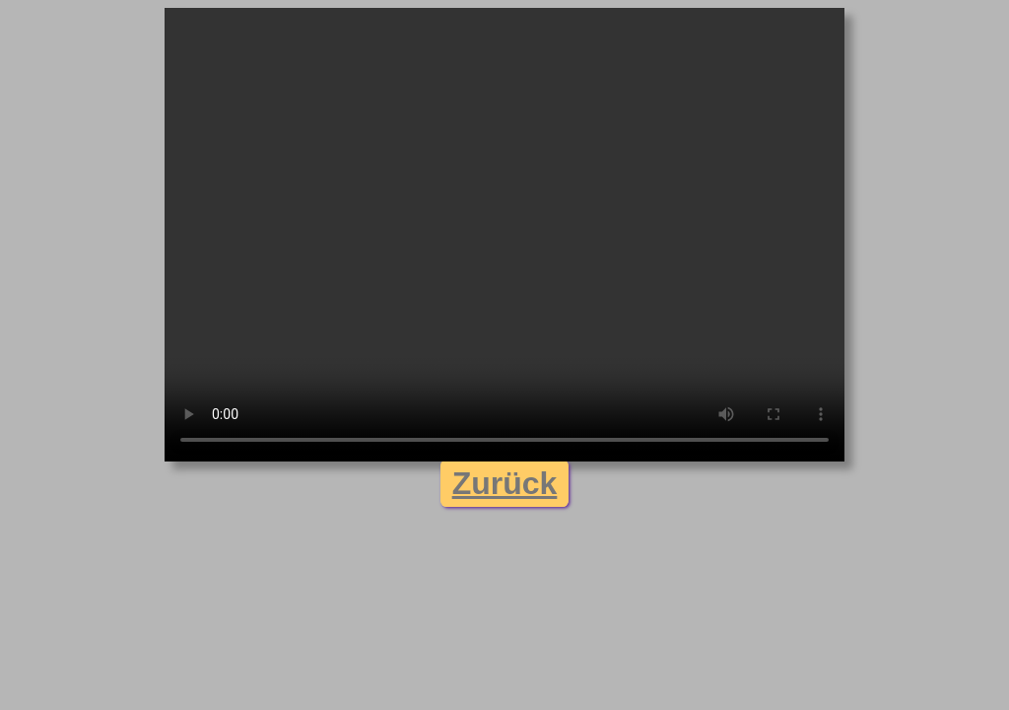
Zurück (505, 483)
